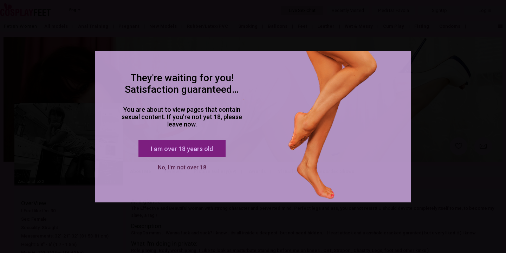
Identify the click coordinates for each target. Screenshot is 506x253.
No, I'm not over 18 (182, 167)
